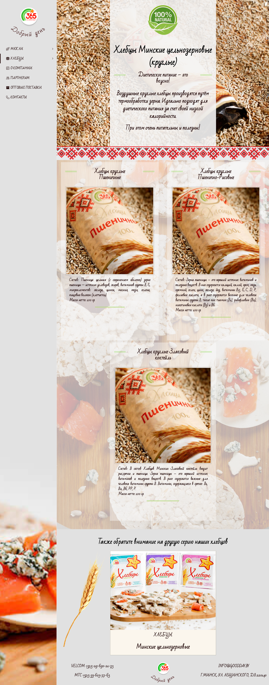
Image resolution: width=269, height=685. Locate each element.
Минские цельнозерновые (163, 647)
